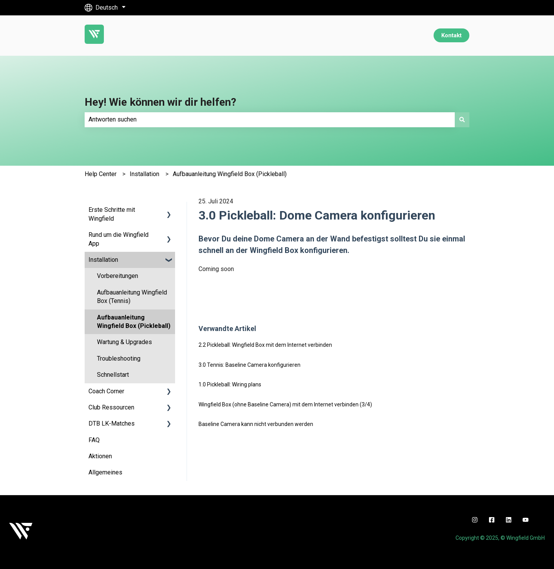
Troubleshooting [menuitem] (118, 358)
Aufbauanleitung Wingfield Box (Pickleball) (230, 174)
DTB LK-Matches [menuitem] (111, 423)
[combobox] (270, 119)
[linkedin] (508, 520)
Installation (144, 174)
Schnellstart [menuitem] (113, 374)
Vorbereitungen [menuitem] (117, 276)
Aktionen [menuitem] (100, 456)
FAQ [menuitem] (94, 440)
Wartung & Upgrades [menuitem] (124, 342)
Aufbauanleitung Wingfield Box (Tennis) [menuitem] (132, 296)
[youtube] (525, 520)
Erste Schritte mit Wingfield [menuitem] (111, 214)
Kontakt (451, 35)
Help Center (101, 174)
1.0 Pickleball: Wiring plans (230, 384)
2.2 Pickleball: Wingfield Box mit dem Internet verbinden (265, 345)
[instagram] (475, 520)
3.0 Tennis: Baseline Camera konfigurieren (249, 365)
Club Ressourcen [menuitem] (111, 407)
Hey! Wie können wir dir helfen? (160, 102)
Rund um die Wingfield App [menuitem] (118, 239)
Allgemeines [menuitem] (105, 472)
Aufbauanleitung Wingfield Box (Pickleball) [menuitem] (133, 321)
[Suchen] (462, 119)
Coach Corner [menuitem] (106, 391)
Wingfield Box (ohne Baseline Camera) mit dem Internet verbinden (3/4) (285, 404)
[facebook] (492, 520)
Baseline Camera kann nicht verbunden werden (256, 424)
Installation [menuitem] (103, 259)
